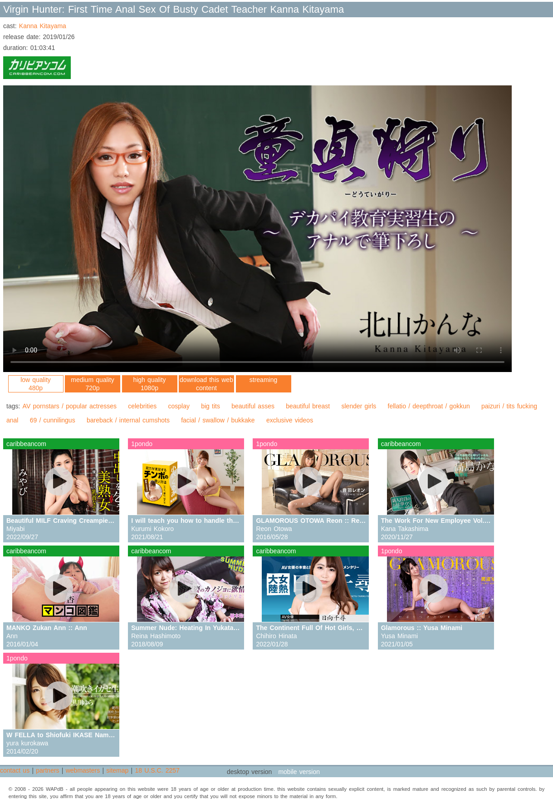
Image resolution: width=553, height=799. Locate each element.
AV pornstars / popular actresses (70, 406)
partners (47, 770)
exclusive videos (289, 420)
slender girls (358, 406)
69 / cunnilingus (52, 420)
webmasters (83, 770)
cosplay (178, 406)
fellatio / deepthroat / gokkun (429, 406)
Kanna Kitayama (42, 26)
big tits (210, 406)
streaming (263, 379)
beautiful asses (252, 406)
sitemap (117, 770)
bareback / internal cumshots (128, 420)
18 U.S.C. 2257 (157, 770)
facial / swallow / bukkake (218, 420)
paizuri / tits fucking (509, 406)
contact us (14, 770)
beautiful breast (308, 406)
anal (12, 420)
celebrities (142, 406)
